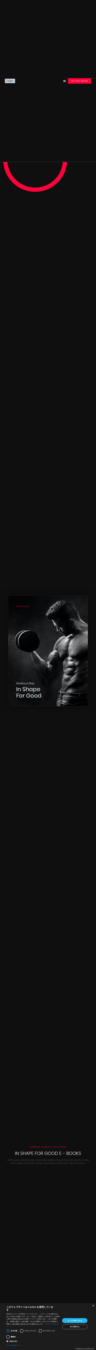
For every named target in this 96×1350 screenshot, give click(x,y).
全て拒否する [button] (75, 1327)
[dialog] (48, 1326)
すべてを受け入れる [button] (75, 1320)
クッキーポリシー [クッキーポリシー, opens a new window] (13, 1345)
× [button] (93, 1306)
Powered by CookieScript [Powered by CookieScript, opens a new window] (84, 1349)
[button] (64, 81)
